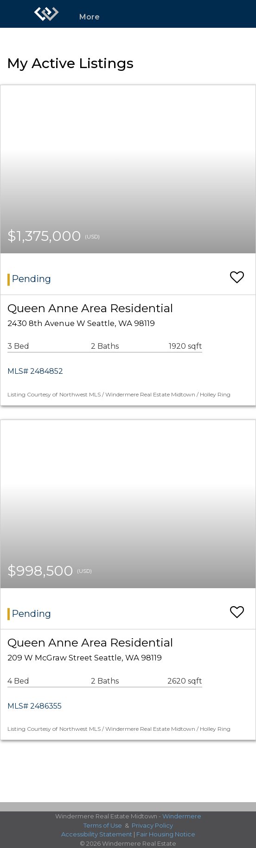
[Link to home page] (46, 14)
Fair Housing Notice (165, 834)
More (89, 17)
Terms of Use (102, 825)
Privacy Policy (152, 825)
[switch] (237, 273)
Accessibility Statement (96, 834)
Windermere (181, 816)
